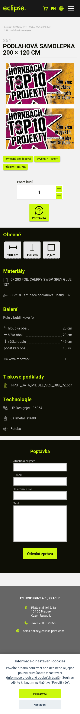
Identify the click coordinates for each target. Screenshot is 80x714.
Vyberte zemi (61, 8)
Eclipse (7, 27)
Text (16, 503)
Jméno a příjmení (24, 460)
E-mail (17, 475)
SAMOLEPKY (19, 27)
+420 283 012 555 (43, 623)
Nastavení (40, 704)
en (53, 8)
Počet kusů (25, 182)
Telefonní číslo (22, 489)
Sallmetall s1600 (23, 418)
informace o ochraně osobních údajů (33, 678)
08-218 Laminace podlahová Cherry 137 (40, 295)
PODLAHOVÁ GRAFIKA (39, 27)
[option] (40, 106)
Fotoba (15, 429)
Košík (45, 8)
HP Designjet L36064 (26, 408)
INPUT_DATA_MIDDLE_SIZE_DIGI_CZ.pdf (41, 385)
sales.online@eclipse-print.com (43, 631)
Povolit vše (40, 694)
